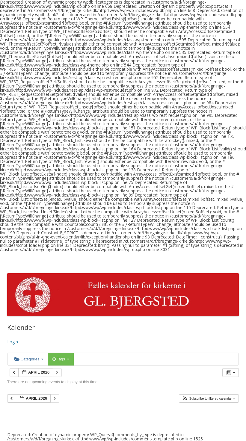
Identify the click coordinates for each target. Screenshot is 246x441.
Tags (60, 359)
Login (12, 342)
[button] (208, 399)
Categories (28, 359)
